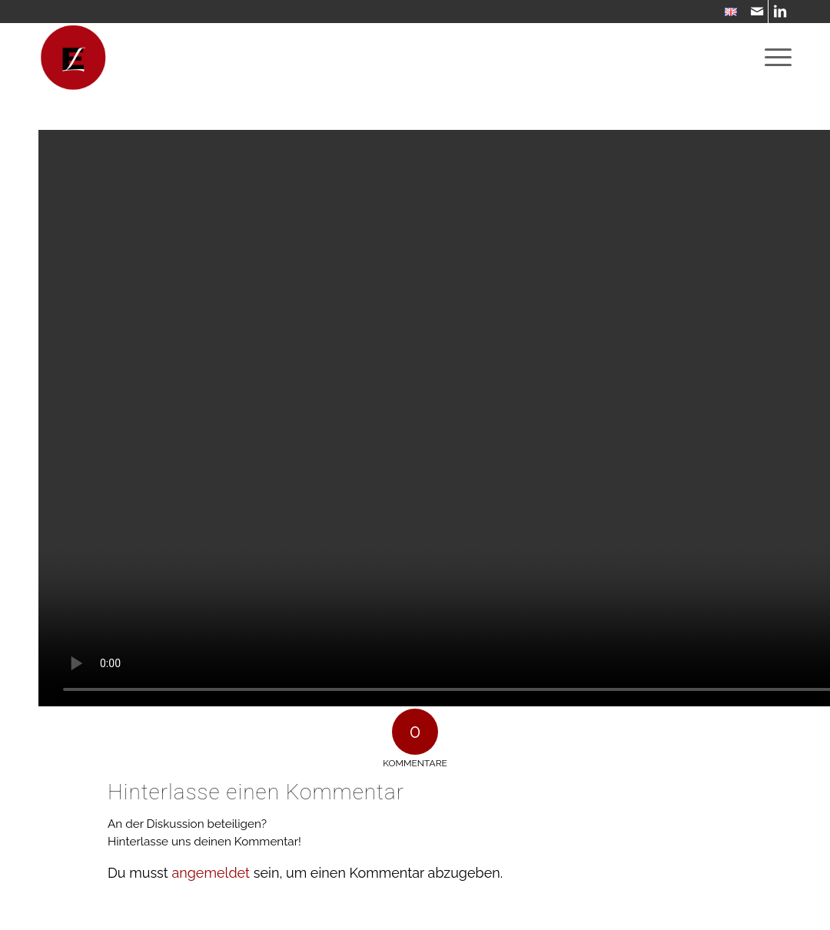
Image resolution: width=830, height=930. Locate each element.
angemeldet (210, 873)
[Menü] (773, 57)
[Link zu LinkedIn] (780, 11)
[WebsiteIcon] (73, 57)
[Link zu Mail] (756, 11)
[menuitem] (727, 13)
